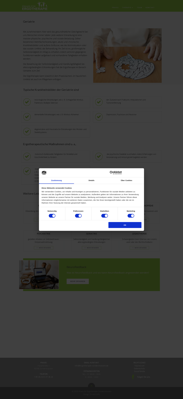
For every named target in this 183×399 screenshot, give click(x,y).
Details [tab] (91, 180)
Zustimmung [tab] (56, 180)
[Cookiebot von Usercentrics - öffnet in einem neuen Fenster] (111, 172)
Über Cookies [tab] (126, 180)
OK (125, 225)
